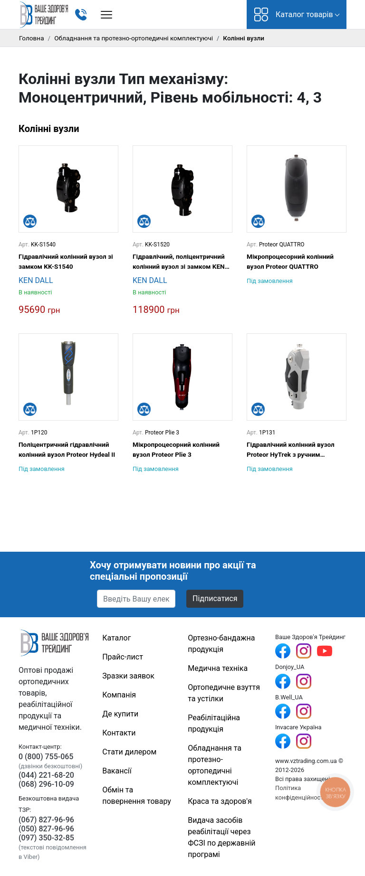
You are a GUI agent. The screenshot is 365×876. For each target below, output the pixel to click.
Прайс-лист (122, 656)
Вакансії (116, 770)
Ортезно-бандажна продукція (221, 643)
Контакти (118, 732)
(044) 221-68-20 (46, 775)
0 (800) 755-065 (46, 756)
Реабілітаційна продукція (214, 723)
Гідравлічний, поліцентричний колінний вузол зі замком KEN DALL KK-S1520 (179, 262)
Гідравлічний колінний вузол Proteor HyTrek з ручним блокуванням (291, 450)
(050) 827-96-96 (46, 828)
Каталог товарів (293, 14)
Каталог (116, 637)
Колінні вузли (49, 128)
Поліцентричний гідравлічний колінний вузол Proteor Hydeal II (67, 449)
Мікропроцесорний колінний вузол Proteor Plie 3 (176, 449)
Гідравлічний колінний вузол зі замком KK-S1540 (66, 261)
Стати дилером (129, 751)
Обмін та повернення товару (136, 795)
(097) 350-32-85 (46, 837)
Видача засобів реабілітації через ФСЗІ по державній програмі (221, 837)
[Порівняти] (30, 221)
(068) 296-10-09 (46, 784)
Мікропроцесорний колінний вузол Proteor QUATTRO (290, 261)
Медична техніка (218, 668)
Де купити (120, 713)
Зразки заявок (128, 675)
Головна (31, 38)
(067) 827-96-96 (46, 819)
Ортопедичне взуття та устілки (224, 693)
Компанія (119, 694)
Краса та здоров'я (220, 801)
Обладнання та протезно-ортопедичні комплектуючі (133, 38)
